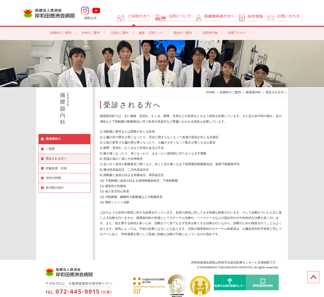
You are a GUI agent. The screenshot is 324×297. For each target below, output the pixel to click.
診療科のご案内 (60, 32)
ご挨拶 (50, 148)
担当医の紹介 (55, 187)
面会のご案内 (183, 32)
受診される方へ (56, 158)
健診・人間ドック (151, 32)
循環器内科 (253, 92)
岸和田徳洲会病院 (49, 13)
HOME (210, 92)
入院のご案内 (119, 32)
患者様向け (53, 138)
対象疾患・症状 (56, 168)
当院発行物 (209, 32)
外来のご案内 (91, 32)
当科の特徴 (53, 178)
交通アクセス (237, 32)
